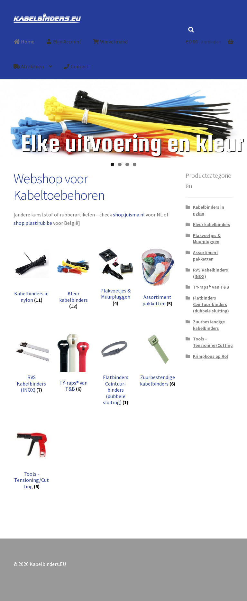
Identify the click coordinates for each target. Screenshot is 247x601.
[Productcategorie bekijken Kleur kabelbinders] (74, 278)
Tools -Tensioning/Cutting (213, 342)
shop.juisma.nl (129, 214)
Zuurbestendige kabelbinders (209, 325)
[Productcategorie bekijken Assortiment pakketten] (158, 277)
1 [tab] (112, 164)
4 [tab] (134, 164)
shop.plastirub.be (33, 223)
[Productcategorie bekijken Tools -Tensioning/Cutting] (32, 459)
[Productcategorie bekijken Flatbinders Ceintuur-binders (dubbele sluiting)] (115, 368)
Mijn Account (63, 41)
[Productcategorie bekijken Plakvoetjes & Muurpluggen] (115, 276)
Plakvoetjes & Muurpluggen (207, 239)
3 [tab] (127, 164)
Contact (76, 66)
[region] (123, 125)
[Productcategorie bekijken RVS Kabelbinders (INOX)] (32, 362)
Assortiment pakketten (205, 256)
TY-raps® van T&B (211, 287)
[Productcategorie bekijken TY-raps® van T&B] (74, 361)
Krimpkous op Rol (210, 356)
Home (24, 41)
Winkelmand (110, 41)
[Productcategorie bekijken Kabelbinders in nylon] (32, 275)
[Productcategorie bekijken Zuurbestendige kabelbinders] (158, 359)
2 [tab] (120, 164)
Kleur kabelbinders (211, 224)
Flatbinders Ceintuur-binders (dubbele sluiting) (211, 304)
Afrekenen (29, 66)
